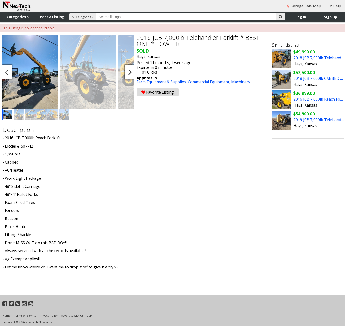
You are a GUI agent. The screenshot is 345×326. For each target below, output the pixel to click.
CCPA (90, 315)
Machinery (240, 81)
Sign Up (330, 17)
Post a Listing (52, 16)
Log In (300, 17)
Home (6, 315)
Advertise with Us (72, 315)
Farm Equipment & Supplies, (162, 81)
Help (335, 6)
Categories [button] (18, 16)
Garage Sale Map (304, 6)
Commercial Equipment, (209, 81)
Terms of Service (25, 315)
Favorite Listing (157, 92)
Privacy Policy (49, 315)
